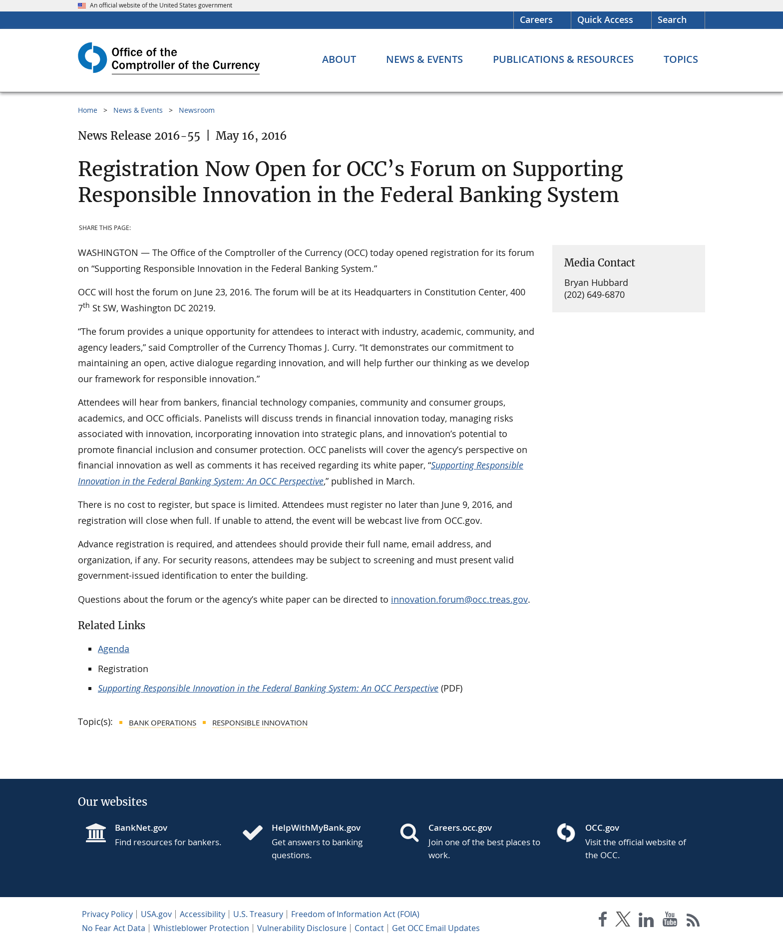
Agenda (113, 649)
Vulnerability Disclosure (302, 928)
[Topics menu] (681, 59)
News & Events (138, 110)
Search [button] (672, 19)
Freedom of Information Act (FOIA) (355, 914)
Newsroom (197, 110)
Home (87, 110)
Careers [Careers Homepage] (536, 19)
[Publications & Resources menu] (563, 59)
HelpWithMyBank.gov (316, 827)
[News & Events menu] (424, 59)
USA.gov (156, 914)
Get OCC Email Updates (436, 928)
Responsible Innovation (260, 722)
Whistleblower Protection (201, 928)
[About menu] (339, 59)
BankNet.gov (141, 827)
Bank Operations (162, 722)
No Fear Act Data (113, 928)
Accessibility (202, 914)
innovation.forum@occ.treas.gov (459, 599)
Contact (369, 928)
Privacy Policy (107, 914)
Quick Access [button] (605, 19)
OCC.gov (602, 827)
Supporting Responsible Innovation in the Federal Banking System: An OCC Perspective (268, 688)
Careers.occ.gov (460, 827)
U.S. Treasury (258, 914)
